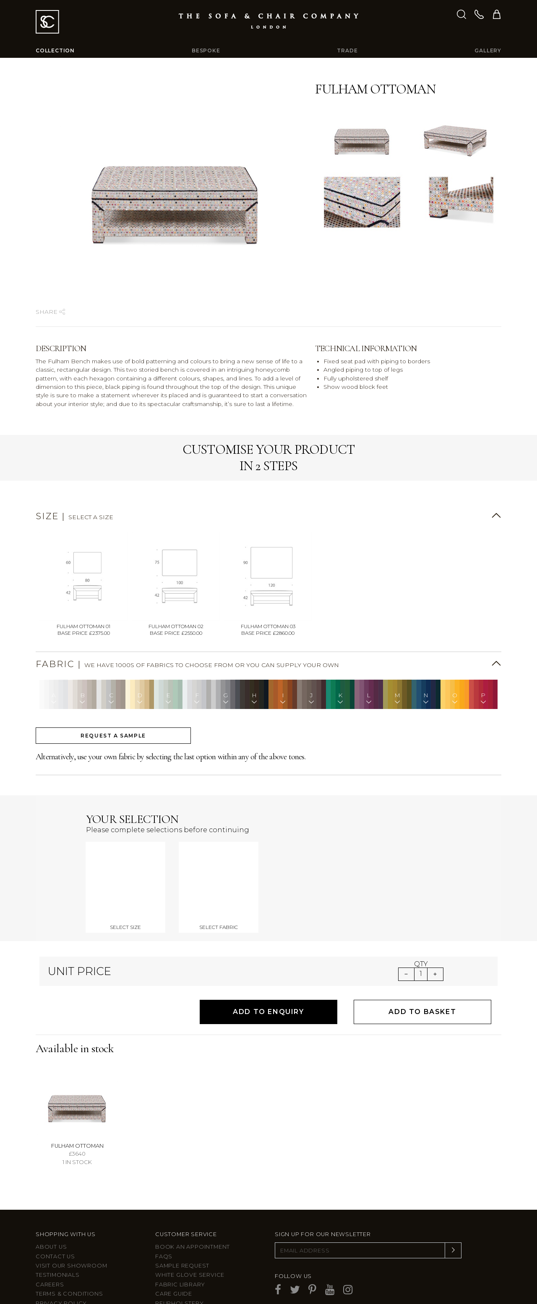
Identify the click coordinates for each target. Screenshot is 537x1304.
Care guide (173, 1240)
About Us (51, 1193)
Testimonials (58, 1222)
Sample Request (182, 1212)
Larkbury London (67, 1269)
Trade (347, 50)
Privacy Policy (61, 1250)
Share (50, 312)
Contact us (55, 1203)
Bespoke (206, 50)
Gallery (487, 50)
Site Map (49, 1259)
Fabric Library (180, 1231)
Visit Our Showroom (71, 1212)
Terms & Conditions (69, 1240)
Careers (50, 1231)
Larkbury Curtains (68, 1278)
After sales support (190, 1259)
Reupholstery (179, 1250)
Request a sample (113, 735)
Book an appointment (192, 1193)
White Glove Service (189, 1222)
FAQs (163, 1203)
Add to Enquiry (268, 958)
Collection (55, 50)
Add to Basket (422, 958)
